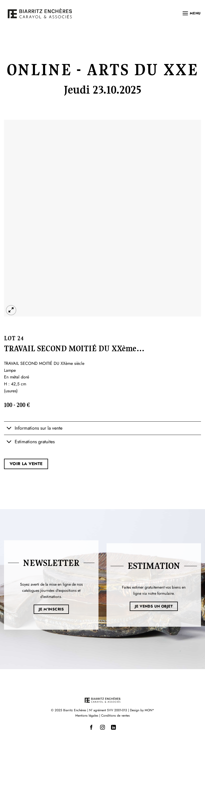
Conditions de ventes (115, 715)
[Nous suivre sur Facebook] (91, 727)
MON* (149, 710)
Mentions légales (86, 715)
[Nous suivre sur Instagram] (102, 727)
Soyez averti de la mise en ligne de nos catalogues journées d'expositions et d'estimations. (51, 590)
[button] (191, 13)
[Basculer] (9, 428)
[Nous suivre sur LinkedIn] (113, 727)
